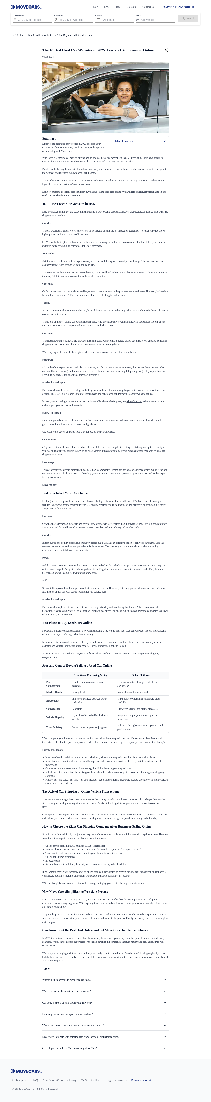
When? (98, 16)
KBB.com (47, 420)
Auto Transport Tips (53, 1080)
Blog (95, 6)
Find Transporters (19, 1080)
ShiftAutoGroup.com (53, 588)
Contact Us (148, 6)
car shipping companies (109, 941)
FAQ (106, 6)
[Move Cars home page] (26, 7)
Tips (118, 6)
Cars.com (108, 340)
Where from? (18, 16)
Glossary (131, 6)
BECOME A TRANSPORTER (177, 6)
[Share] (166, 50)
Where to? (58, 16)
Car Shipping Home (91, 1080)
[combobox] (35, 19)
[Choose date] (98, 20)
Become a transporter (142, 1080)
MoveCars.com (134, 401)
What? (139, 16)
